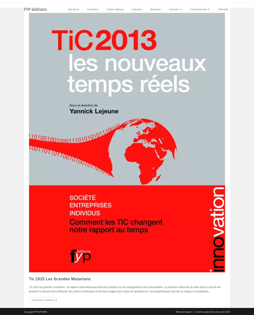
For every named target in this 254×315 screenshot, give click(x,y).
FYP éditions (35, 9)
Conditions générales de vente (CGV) (212, 311)
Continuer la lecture (46, 300)
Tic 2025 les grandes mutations (60, 278)
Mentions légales (184, 311)
